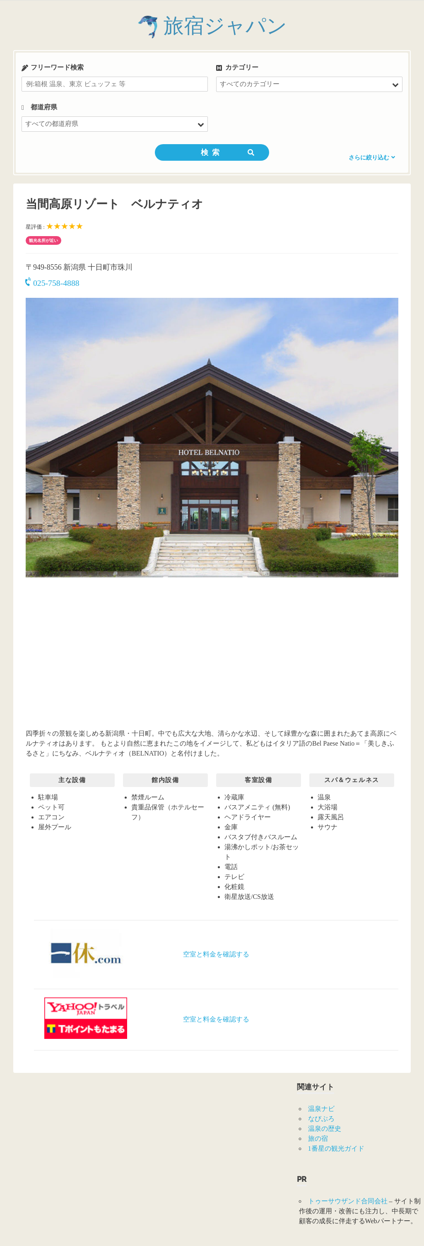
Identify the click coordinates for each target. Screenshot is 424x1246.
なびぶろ (321, 1118)
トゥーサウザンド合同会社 (348, 1201)
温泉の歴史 (324, 1128)
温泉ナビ (321, 1108)
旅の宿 (318, 1138)
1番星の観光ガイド (336, 1148)
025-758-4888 (53, 282)
